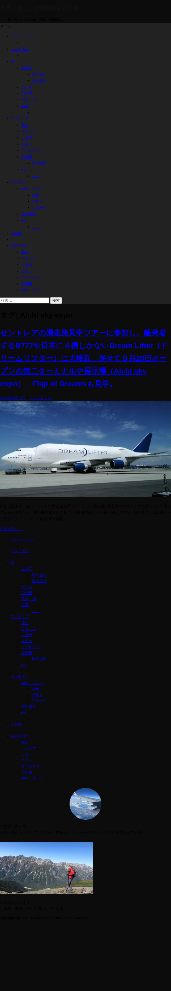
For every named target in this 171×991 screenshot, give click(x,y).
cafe (35, 195)
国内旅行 (39, 80)
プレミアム (20, 49)
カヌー (26, 137)
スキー (26, 144)
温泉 (25, 106)
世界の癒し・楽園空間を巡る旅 (39, 8)
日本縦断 (39, 163)
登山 (25, 125)
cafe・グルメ (32, 188)
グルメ (37, 201)
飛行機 (26, 93)
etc (23, 169)
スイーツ (39, 207)
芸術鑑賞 (28, 214)
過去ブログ (20, 245)
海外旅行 (39, 74)
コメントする (40, 398)
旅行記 (26, 68)
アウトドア (20, 118)
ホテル (26, 87)
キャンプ (28, 131)
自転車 (26, 157)
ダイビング (30, 150)
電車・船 (28, 99)
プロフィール (22, 36)
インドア (20, 182)
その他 (16, 233)
